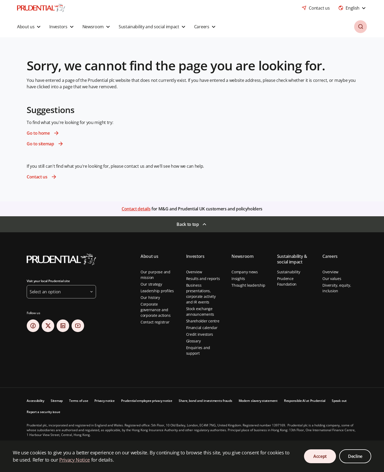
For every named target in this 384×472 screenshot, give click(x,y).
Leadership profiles (157, 290)
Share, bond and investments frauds (205, 400)
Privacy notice (104, 400)
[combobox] (352, 8)
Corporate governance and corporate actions (155, 310)
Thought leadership (248, 285)
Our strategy (151, 284)
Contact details (136, 209)
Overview (194, 271)
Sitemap (57, 400)
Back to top (188, 224)
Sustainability (288, 271)
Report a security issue (43, 412)
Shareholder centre (202, 320)
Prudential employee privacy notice (146, 400)
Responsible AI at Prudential (304, 400)
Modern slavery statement (258, 400)
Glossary (193, 340)
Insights (238, 278)
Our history (150, 297)
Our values (331, 278)
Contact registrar (155, 322)
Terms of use (78, 400)
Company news (244, 271)
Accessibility (35, 400)
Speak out (339, 400)
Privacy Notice (74, 460)
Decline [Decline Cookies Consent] (355, 456)
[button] (29, 26)
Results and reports (203, 278)
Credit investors (199, 334)
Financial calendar (202, 327)
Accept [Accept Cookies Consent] (320, 456)
